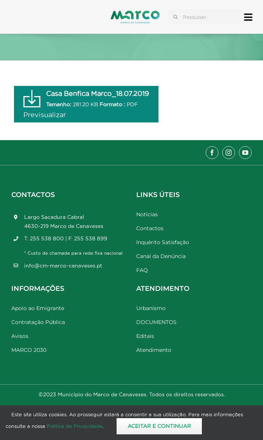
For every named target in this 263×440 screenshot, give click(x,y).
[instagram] (228, 152)
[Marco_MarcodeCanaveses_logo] (135, 13)
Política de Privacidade (75, 426)
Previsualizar (44, 114)
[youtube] (245, 152)
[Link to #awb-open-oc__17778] (248, 17)
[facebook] (212, 152)
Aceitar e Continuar (159, 426)
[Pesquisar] (175, 16)
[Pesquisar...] (206, 16)
